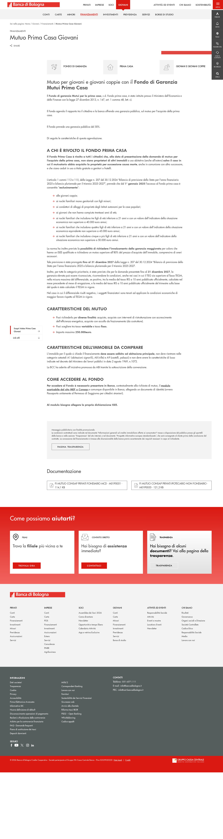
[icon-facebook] (11, 811)
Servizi (13, 706)
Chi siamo (187, 674)
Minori (13, 694)
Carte (12, 683)
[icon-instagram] (27, 811)
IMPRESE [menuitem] (96, 5)
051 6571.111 (129, 748)
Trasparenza (15, 752)
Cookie (13, 756)
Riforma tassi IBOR (69, 776)
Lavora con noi (188, 706)
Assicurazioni (16, 702)
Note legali (118, 826)
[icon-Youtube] (16, 811)
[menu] (134, 5)
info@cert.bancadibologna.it (130, 756)
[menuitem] (46, 15)
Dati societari (16, 748)
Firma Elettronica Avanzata (22, 768)
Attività (150, 683)
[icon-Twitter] (22, 811)
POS (46, 687)
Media (184, 702)
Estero (47, 702)
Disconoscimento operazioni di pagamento (29, 780)
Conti (12, 679)
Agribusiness (50, 718)
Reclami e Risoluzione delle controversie (27, 783)
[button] (217, 5)
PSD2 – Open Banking (82, 780)
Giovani (35, 23)
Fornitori (65, 760)
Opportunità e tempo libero (91, 691)
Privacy (13, 760)
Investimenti (15, 691)
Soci (81, 674)
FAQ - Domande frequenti (21, 791)
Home (27, 23)
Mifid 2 (64, 748)
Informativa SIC (17, 772)
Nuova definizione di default (22, 776)
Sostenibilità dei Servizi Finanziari (76, 764)
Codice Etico (187, 694)
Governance (187, 683)
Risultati (185, 679)
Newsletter (83, 687)
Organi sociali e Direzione (193, 687)
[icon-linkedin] (32, 811)
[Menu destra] (217, 15)
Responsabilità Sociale (157, 679)
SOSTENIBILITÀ (200, 5)
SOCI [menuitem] (107, 5)
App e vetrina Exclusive (89, 698)
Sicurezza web (67, 768)
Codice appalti (67, 787)
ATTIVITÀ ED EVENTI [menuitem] (161, 5)
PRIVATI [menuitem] (83, 5)
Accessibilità (15, 764)
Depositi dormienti (18, 799)
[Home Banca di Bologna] (33, 5)
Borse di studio (119, 706)
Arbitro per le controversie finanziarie (33, 787)
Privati (13, 674)
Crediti (127, 826)
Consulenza (49, 710)
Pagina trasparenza (70, 512)
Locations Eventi (154, 691)
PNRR (46, 714)
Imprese (48, 674)
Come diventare (86, 683)
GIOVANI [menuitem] (120, 5)
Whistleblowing (68, 783)
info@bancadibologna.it (131, 752)
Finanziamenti (47, 23)
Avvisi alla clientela (70, 772)
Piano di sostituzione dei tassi (33, 795)
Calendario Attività (87, 694)
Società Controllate (190, 691)
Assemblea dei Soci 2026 (90, 679)
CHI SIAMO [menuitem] (182, 5)
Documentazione (64, 536)
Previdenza (15, 698)
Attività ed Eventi (156, 674)
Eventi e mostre (154, 687)
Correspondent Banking (71, 752)
